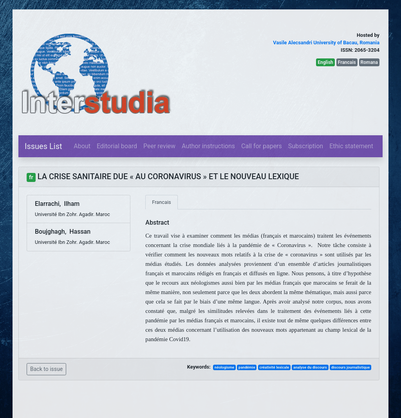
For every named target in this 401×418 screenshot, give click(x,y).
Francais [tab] (161, 202)
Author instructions (208, 146)
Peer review (159, 146)
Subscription (305, 146)
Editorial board (117, 146)
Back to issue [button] (46, 369)
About (82, 146)
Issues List (43, 146)
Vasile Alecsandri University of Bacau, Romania (326, 42)
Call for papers (261, 146)
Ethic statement (351, 146)
